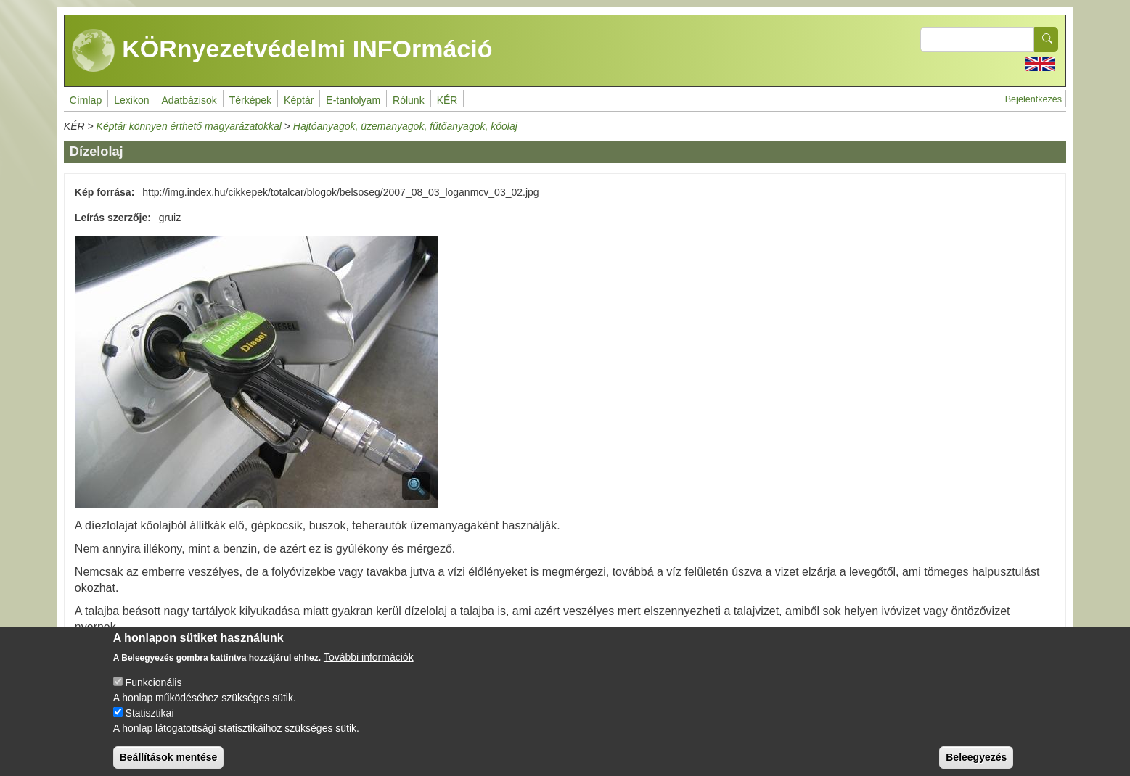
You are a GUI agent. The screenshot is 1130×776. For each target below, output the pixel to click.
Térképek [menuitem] (250, 100)
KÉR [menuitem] (447, 100)
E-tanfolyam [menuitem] (353, 100)
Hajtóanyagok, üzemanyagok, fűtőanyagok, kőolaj (405, 126)
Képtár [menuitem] (299, 100)
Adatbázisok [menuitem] (188, 100)
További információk (369, 667)
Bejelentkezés (1033, 99)
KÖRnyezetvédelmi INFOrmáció (282, 51)
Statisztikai (150, 723)
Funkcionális (154, 692)
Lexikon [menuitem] (131, 100)
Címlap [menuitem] (86, 100)
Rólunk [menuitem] (409, 100)
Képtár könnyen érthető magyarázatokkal (189, 126)
